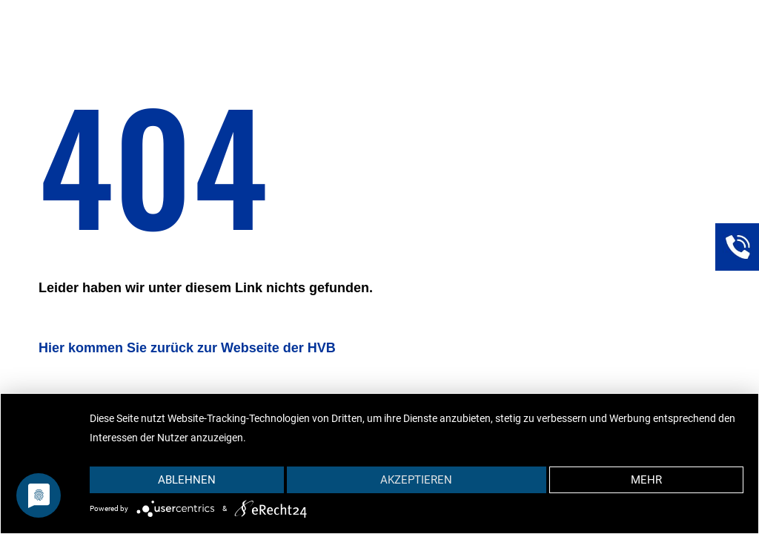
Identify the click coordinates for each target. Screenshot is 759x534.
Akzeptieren (416, 480)
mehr (646, 480)
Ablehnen (187, 480)
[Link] (737, 244)
